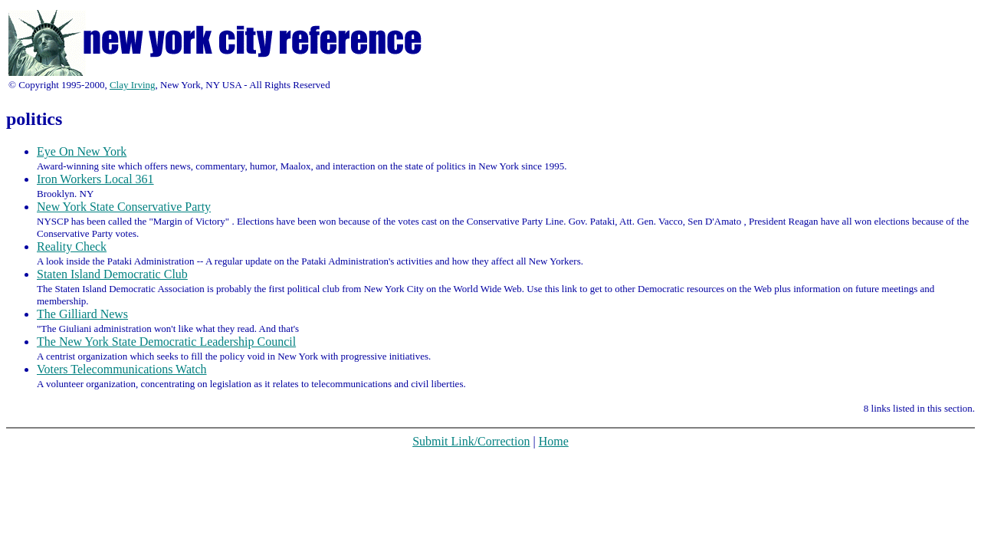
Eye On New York (81, 151)
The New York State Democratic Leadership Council (166, 341)
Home (554, 441)
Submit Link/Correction (471, 441)
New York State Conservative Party (124, 206)
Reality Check (72, 246)
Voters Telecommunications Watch (122, 369)
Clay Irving (133, 84)
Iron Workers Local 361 (95, 179)
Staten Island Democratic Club (112, 274)
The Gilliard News (82, 313)
